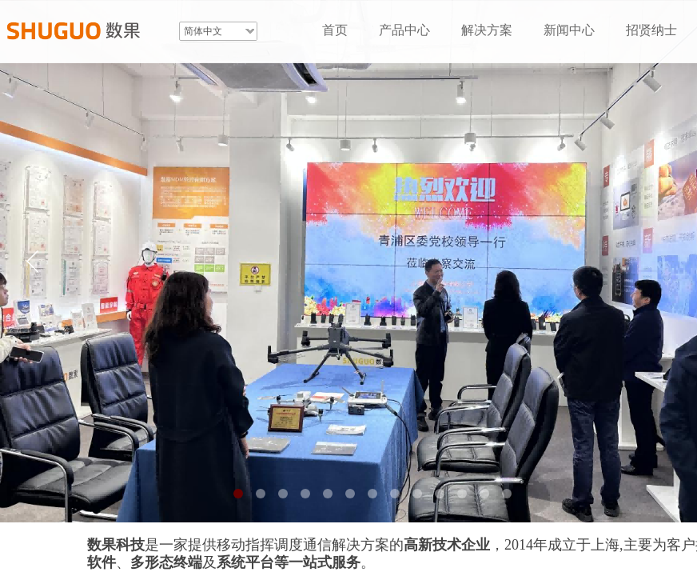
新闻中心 (569, 30)
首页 (335, 30)
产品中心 (404, 30)
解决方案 (486, 30)
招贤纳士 (651, 30)
